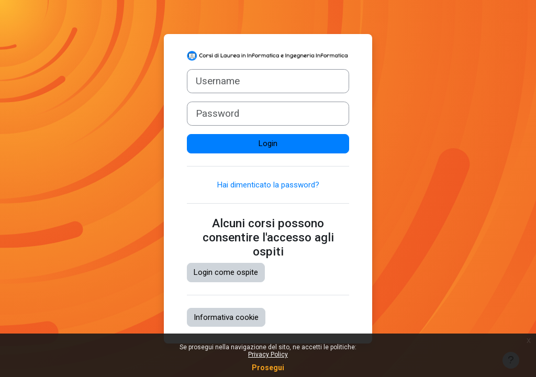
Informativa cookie (226, 317)
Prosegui (268, 367)
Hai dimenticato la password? (268, 185)
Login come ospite (226, 272)
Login (268, 143)
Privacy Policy (268, 354)
